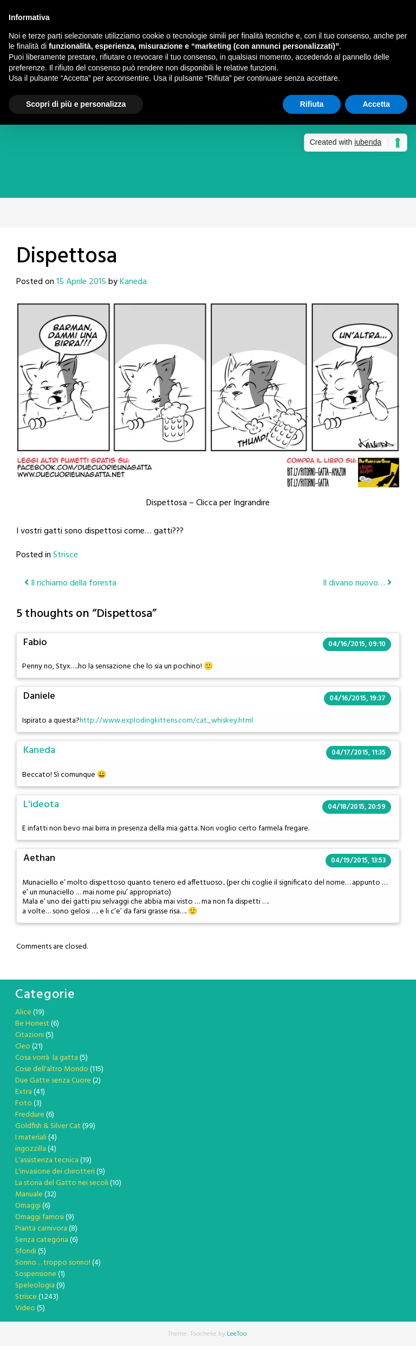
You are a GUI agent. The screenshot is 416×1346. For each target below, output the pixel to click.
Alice (23, 1012)
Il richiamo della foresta (70, 583)
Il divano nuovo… (357, 583)
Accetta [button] (376, 104)
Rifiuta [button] (312, 104)
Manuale (29, 1194)
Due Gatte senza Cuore (53, 1080)
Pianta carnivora (41, 1228)
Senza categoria (41, 1240)
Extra (23, 1092)
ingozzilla (30, 1149)
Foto (23, 1103)
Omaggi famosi (39, 1217)
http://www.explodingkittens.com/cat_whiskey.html (166, 720)
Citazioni (29, 1035)
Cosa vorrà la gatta (46, 1058)
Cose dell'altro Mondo (51, 1069)
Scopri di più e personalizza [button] (76, 104)
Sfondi (25, 1251)
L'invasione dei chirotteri (55, 1171)
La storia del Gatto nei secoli (61, 1183)
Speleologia (35, 1285)
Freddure (29, 1115)
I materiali (31, 1137)
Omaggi (28, 1206)
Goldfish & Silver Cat (48, 1126)
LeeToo (237, 1334)
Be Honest (32, 1023)
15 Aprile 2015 (81, 282)
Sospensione (35, 1274)
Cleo (22, 1046)
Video (25, 1308)
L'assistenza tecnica (47, 1160)
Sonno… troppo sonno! (52, 1263)
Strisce (65, 555)
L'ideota (41, 805)
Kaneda (133, 282)
